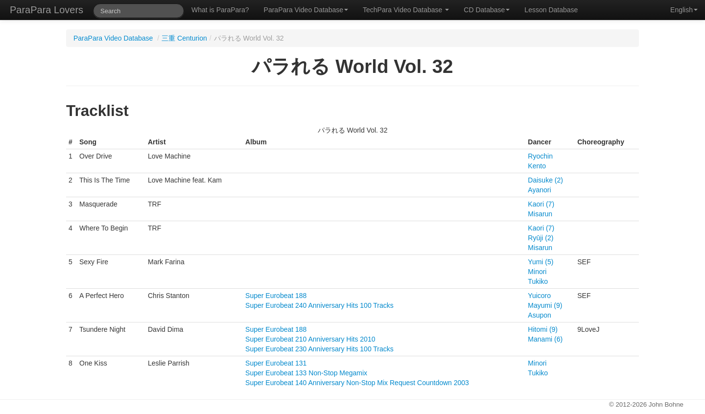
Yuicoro (539, 295)
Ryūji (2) (540, 238)
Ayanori (539, 190)
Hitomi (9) (543, 329)
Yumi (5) (540, 262)
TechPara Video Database (406, 10)
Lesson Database (551, 10)
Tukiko (538, 281)
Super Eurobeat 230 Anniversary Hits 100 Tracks (319, 349)
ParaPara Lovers (46, 9)
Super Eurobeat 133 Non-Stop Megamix (306, 373)
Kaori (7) (541, 204)
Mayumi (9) (545, 305)
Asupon (539, 315)
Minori (537, 272)
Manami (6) (545, 339)
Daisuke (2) (545, 180)
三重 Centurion (184, 38)
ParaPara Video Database (306, 10)
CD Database (487, 10)
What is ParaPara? (220, 10)
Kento (537, 166)
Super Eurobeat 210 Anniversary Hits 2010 (310, 339)
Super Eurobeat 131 (275, 363)
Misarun (540, 214)
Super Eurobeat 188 (275, 295)
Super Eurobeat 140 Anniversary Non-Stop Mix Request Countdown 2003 (357, 383)
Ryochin (540, 156)
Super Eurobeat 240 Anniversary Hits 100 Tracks (319, 305)
